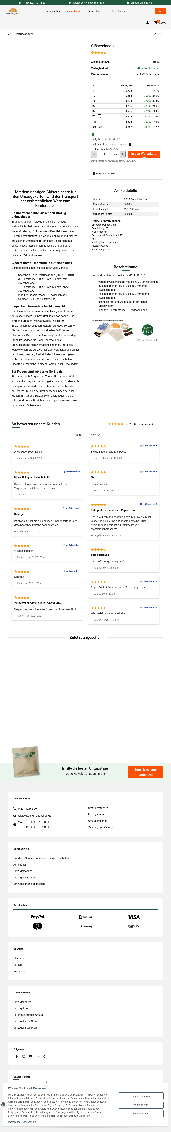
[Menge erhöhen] (122, 154)
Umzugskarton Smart (25, 1021)
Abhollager (19, 864)
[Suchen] (132, 11)
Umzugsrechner (97, 820)
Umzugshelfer (96, 814)
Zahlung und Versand (101, 827)
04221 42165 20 (27, 808)
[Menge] (104, 154)
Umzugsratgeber (98, 808)
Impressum (14, 1122)
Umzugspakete (22, 1002)
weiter (95, 434)
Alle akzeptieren (141, 1096)
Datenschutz (29, 1122)
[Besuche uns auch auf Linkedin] (37, 1056)
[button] (99, 11)
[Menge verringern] (94, 154)
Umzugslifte (20, 1008)
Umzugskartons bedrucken (29, 883)
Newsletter (19, 971)
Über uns (18, 958)
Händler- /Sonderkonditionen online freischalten (41, 858)
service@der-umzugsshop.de (34, 815)
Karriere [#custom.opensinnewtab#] (17, 964)
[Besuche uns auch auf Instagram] (23, 1056)
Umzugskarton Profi (25, 1027)
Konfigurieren (141, 1104)
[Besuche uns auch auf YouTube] (30, 1056)
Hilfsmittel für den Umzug (28, 1014)
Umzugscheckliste (24, 877)
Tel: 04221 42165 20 (34, 2)
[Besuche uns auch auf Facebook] (16, 1056)
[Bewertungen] (99, 52)
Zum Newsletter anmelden (145, 772)
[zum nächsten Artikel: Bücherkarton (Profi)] (160, 34)
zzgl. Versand (99, 149)
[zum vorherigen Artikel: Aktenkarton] (155, 34)
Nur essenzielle (141, 1113)
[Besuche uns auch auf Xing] (43, 1056)
